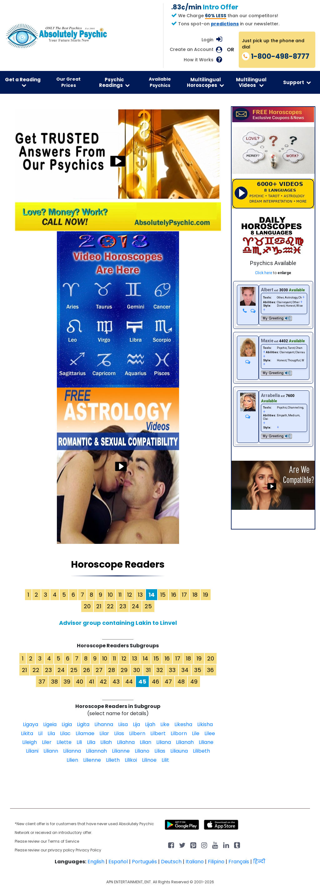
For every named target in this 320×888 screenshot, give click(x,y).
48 (181, 681)
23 (122, 606)
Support (297, 82)
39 (66, 681)
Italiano (195, 861)
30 (136, 670)
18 (195, 595)
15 (163, 595)
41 (91, 681)
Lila (51, 733)
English (96, 861)
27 (99, 670)
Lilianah (185, 742)
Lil (40, 733)
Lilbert (158, 733)
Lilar (104, 733)
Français (238, 861)
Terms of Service (63, 841)
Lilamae (85, 733)
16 (173, 595)
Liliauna (179, 751)
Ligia (67, 724)
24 (135, 606)
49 (194, 681)
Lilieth (113, 760)
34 (184, 670)
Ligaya (30, 724)
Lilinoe (149, 760)
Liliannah (96, 751)
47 (168, 681)
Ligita (83, 724)
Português (144, 861)
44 (129, 681)
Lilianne (121, 751)
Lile (195, 733)
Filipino (216, 861)
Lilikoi (131, 760)
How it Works (198, 60)
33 (172, 670)
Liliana (163, 742)
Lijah (150, 724)
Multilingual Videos (251, 82)
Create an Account (191, 50)
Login (207, 40)
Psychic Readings (114, 82)
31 (148, 670)
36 (210, 670)
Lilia (91, 742)
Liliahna (126, 742)
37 (41, 681)
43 (116, 681)
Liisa (123, 724)
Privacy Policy (88, 850)
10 (110, 595)
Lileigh (29, 742)
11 (120, 595)
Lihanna (103, 724)
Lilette (64, 742)
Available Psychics (160, 82)
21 (98, 606)
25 (148, 606)
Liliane (206, 742)
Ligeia (50, 724)
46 (155, 681)
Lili (79, 742)
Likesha (183, 724)
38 (54, 681)
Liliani (32, 751)
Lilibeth (201, 751)
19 (205, 595)
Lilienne (92, 760)
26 (86, 670)
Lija (136, 724)
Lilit (165, 760)
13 (140, 595)
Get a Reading (23, 82)
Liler (47, 742)
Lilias (159, 751)
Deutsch (171, 861)
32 (159, 670)
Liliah (106, 742)
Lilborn (179, 733)
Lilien (72, 760)
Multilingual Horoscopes (205, 82)
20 (87, 606)
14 (145, 658)
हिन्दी (259, 861)
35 (197, 670)
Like (164, 724)
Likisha (205, 724)
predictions (225, 24)
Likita (27, 733)
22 (110, 606)
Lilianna (72, 751)
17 (184, 595)
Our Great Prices (68, 82)
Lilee (209, 733)
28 (111, 670)
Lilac (65, 733)
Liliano (142, 751)
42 (103, 681)
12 (129, 595)
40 (79, 681)
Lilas (119, 733)
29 (124, 670)
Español (118, 861)
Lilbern (137, 733)
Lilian (145, 742)
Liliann (50, 751)
